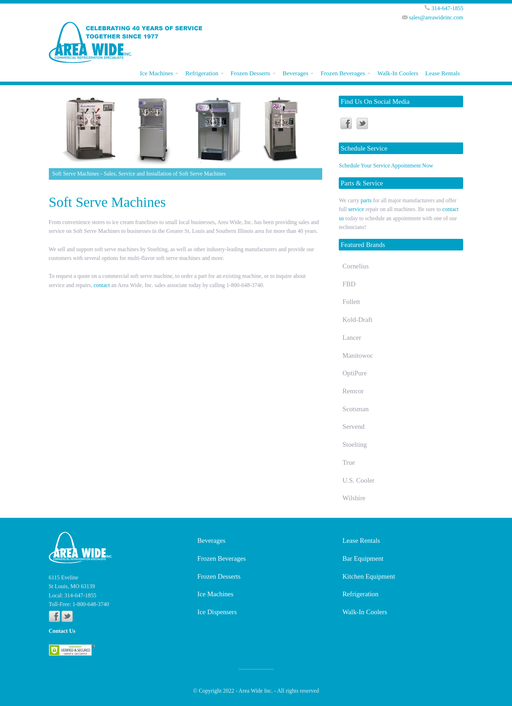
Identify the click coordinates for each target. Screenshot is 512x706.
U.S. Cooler (358, 480)
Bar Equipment (363, 558)
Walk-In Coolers (397, 73)
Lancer (351, 337)
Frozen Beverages (342, 73)
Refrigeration (201, 73)
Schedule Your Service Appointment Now (386, 165)
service (356, 209)
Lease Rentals (442, 73)
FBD (348, 284)
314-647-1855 (448, 8)
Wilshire (353, 498)
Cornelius (355, 266)
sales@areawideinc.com (436, 17)
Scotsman (355, 409)
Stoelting (354, 444)
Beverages (295, 73)
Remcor (353, 391)
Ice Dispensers (217, 612)
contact (102, 285)
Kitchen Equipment (369, 576)
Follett (351, 301)
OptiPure (354, 373)
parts (366, 200)
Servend (353, 426)
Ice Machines (156, 73)
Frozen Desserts (250, 73)
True (348, 462)
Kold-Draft (357, 319)
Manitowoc (357, 355)
